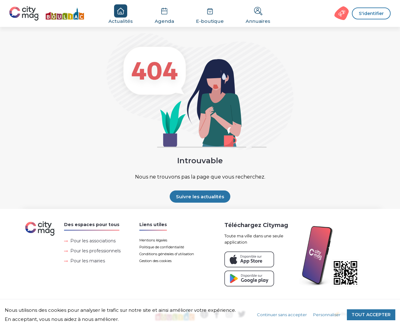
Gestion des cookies (155, 261)
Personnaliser (327, 314)
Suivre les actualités (200, 197)
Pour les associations (93, 241)
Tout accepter (371, 314)
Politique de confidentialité (161, 247)
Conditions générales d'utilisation (166, 254)
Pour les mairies (87, 261)
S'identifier (371, 13)
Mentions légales (153, 240)
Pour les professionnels (95, 251)
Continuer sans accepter (282, 314)
